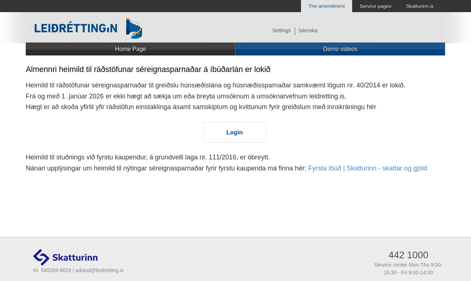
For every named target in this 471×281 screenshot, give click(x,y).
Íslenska (308, 30)
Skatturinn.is (419, 6)
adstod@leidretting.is (99, 270)
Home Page (130, 49)
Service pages (375, 6)
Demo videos (340, 49)
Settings (281, 30)
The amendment (326, 6)
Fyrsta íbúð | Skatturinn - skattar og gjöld (367, 168)
